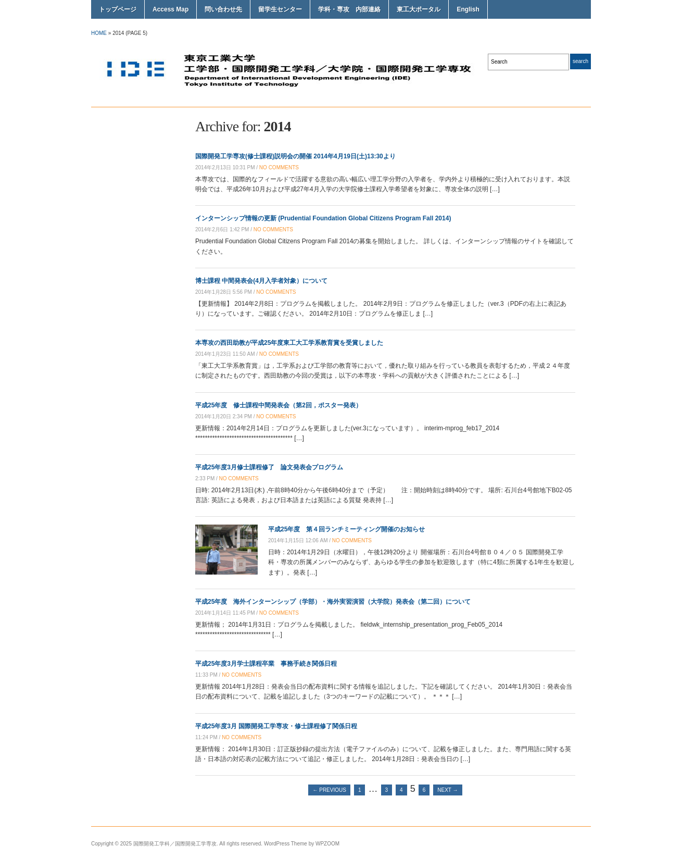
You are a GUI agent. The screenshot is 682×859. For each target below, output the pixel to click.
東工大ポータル (418, 9)
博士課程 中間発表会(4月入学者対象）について (261, 280)
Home (99, 33)
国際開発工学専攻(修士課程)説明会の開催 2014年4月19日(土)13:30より (295, 156)
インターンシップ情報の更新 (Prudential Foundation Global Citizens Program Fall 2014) (323, 218)
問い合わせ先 (223, 9)
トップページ (117, 9)
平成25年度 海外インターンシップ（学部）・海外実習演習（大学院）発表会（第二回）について (333, 601)
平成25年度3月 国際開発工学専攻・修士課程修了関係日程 (276, 726)
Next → (447, 790)
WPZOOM (327, 843)
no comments (279, 167)
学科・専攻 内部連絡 (349, 9)
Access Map (170, 9)
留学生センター (280, 9)
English (468, 9)
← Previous (329, 790)
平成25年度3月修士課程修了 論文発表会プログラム (269, 467)
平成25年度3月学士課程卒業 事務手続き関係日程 (266, 663)
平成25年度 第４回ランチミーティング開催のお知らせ (346, 529)
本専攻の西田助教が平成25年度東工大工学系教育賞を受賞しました (289, 342)
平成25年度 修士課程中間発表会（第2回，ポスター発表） (278, 405)
